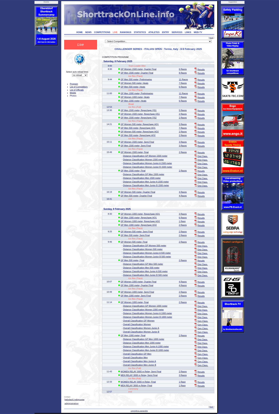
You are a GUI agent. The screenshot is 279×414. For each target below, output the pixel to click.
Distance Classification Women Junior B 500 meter (147, 256)
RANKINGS (125, 32)
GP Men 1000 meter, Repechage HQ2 (139, 225)
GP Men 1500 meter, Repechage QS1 (139, 110)
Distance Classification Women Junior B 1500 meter (147, 167)
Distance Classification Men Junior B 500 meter (145, 275)
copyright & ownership (139, 411)
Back (211, 38)
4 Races (183, 192)
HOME (79, 32)
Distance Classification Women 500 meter (143, 249)
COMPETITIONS (102, 32)
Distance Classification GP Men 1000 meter (143, 339)
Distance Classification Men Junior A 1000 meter (146, 346)
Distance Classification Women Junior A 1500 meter (147, 163)
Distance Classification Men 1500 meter (142, 178)
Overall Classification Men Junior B (139, 365)
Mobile (73, 93)
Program (74, 84)
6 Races (183, 69)
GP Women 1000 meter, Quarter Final (138, 281)
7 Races (183, 83)
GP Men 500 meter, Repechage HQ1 (138, 128)
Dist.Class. (203, 156)
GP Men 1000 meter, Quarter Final (137, 285)
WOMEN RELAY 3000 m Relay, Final (138, 382)
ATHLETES (153, 32)
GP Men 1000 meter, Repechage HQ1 (139, 217)
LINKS (188, 32)
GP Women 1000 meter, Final (135, 302)
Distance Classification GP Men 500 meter (143, 264)
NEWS (88, 32)
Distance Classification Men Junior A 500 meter (145, 271)
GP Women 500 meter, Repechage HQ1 (139, 124)
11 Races (183, 79)
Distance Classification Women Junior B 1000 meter (147, 317)
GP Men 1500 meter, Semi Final (136, 145)
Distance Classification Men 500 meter (141, 267)
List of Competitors (79, 87)
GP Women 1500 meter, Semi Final (137, 142)
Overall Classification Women (137, 324)
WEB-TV (198, 32)
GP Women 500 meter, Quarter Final (138, 192)
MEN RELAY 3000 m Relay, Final (136, 385)
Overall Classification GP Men (137, 354)
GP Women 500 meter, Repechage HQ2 (139, 131)
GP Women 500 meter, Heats (134, 83)
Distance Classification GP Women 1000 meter (145, 306)
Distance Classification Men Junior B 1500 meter (146, 185)
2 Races (183, 114)
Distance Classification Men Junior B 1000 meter (146, 350)
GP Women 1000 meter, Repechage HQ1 (140, 214)
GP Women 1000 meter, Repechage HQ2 (140, 221)
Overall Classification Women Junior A (141, 328)
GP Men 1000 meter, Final (133, 335)
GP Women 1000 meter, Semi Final (137, 292)
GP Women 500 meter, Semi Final (137, 231)
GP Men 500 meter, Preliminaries (136, 79)
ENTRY (165, 32)
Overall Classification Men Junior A (139, 361)
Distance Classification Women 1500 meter (143, 159)
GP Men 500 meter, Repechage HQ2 (138, 135)
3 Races (183, 124)
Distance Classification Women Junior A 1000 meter (147, 313)
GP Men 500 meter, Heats (133, 87)
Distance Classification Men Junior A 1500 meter (146, 182)
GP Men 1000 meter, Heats (133, 101)
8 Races (183, 73)
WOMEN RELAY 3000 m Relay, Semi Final (141, 371)
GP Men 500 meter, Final (132, 260)
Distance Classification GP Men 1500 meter (143, 174)
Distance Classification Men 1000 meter (142, 343)
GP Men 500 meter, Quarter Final (136, 195)
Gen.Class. (203, 321)
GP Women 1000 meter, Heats (135, 97)
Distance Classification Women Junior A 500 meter (147, 253)
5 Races (183, 110)
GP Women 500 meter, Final (134, 242)
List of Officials (77, 90)
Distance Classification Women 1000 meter (143, 309)
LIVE (115, 32)
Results (201, 69)
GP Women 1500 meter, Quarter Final (138, 69)
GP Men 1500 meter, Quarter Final (137, 73)
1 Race (182, 221)
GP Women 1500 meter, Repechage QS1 (140, 114)
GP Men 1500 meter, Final (133, 170)
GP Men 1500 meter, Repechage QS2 (139, 117)
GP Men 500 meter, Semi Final (135, 235)
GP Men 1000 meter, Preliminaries (137, 93)
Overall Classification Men (135, 357)
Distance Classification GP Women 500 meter (144, 245)
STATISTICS (140, 32)
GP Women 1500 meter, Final (135, 152)
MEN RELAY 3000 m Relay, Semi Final (139, 375)
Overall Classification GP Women (138, 320)
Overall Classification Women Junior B (141, 332)
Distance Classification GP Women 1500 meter (145, 156)
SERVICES (177, 32)
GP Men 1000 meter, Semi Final (136, 295)
